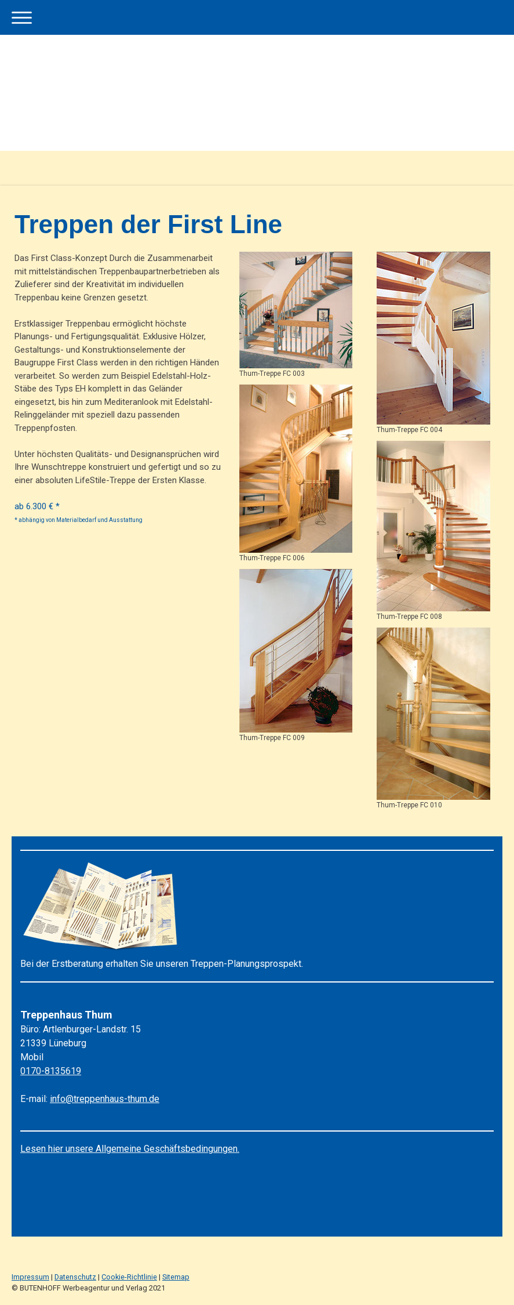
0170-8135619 (50, 1070)
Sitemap (175, 1277)
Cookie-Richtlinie (129, 1277)
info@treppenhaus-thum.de (104, 1098)
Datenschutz (75, 1277)
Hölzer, (193, 336)
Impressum (30, 1277)
